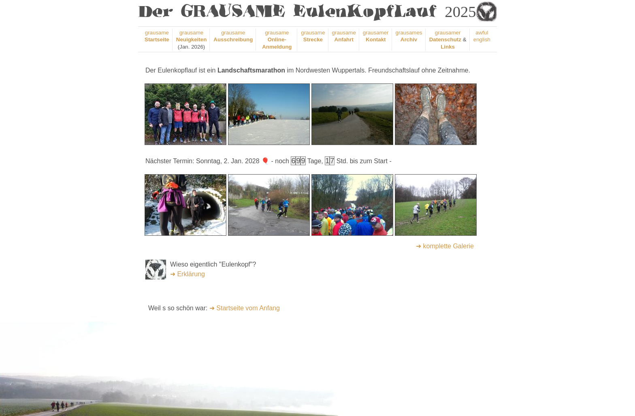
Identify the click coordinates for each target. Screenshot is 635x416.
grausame (277, 40)
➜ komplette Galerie (445, 246)
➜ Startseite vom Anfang (244, 308)
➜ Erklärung (187, 274)
